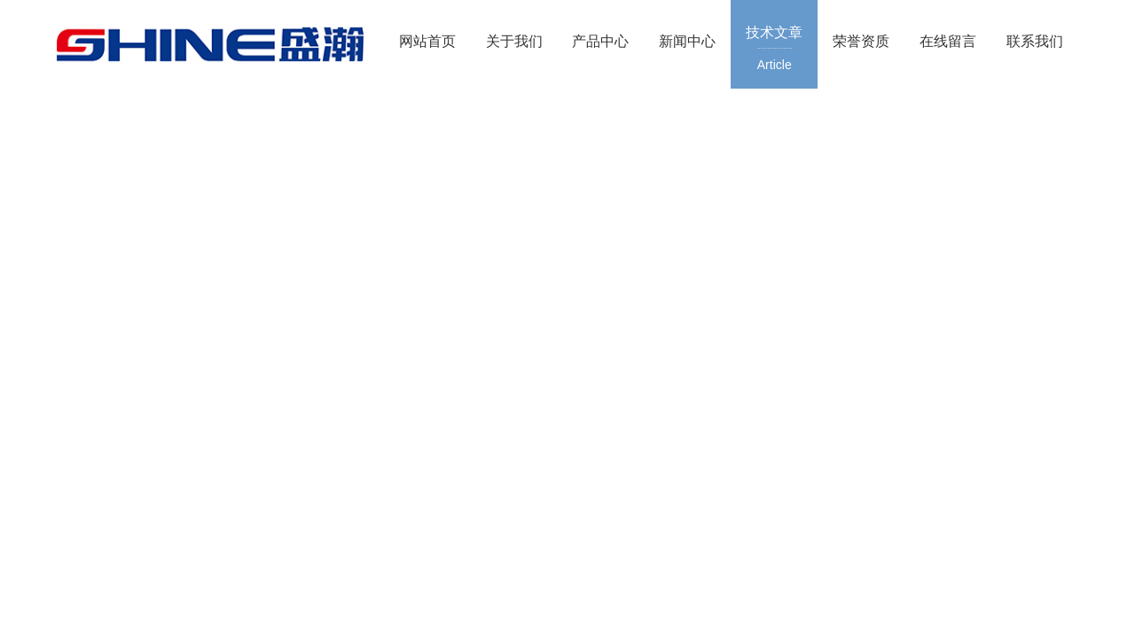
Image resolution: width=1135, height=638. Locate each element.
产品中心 (600, 41)
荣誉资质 (861, 41)
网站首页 (427, 41)
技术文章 (774, 49)
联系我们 (1034, 41)
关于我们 (514, 41)
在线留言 (948, 41)
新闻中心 (687, 41)
